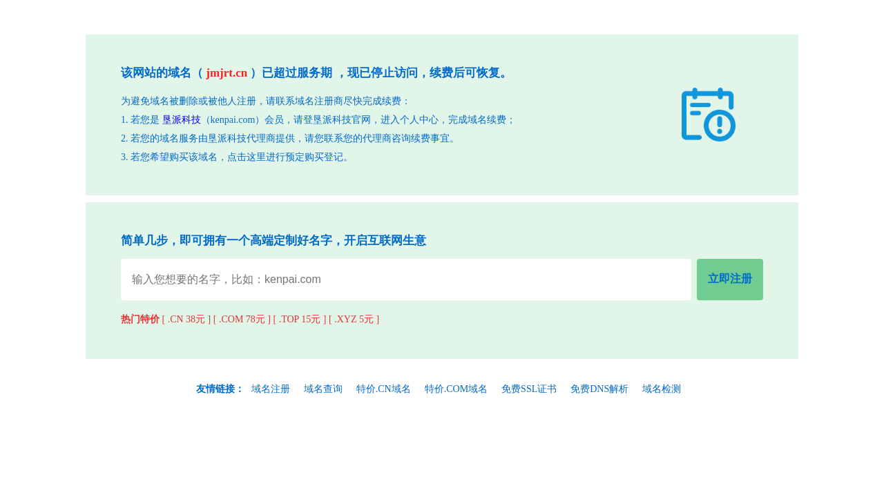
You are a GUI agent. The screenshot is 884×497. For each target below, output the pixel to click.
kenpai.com (233, 120)
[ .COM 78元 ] (242, 319)
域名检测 (661, 389)
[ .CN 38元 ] (186, 319)
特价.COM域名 (456, 389)
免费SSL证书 (529, 389)
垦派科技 (181, 120)
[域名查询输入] (406, 279)
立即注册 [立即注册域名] (730, 278)
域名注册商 (319, 101)
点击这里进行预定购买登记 (285, 157)
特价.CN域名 (383, 389)
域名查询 (323, 389)
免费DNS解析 (599, 389)
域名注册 (270, 389)
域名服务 (179, 138)
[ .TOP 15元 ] (300, 319)
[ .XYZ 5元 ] (354, 319)
